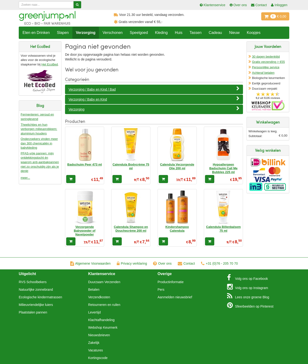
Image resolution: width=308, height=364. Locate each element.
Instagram (247, 286)
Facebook (247, 277)
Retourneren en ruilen (104, 305)
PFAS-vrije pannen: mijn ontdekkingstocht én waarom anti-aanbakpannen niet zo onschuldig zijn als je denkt (40, 162)
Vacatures (95, 350)
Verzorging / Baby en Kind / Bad (154, 89)
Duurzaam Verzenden (104, 282)
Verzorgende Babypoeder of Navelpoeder (84, 230)
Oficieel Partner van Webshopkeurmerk (268, 105)
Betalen (93, 289)
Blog (248, 296)
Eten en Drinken (36, 33)
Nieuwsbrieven (99, 335)
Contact (186, 263)
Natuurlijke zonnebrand (36, 289)
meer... (25, 178)
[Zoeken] (77, 4)
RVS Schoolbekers (33, 282)
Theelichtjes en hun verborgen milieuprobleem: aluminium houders (39, 129)
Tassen (196, 33)
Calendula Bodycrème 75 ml (130, 166)
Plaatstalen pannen (33, 312)
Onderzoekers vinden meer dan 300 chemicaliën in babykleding (39, 143)
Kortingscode (98, 358)
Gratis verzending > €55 (268, 62)
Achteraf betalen (263, 72)
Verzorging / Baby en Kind (154, 99)
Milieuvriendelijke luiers (36, 305)
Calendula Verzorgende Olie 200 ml (177, 166)
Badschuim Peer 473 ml (84, 164)
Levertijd (94, 312)
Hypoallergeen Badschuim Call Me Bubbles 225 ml (223, 168)
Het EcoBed (49, 64)
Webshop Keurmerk (102, 327)
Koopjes (254, 33)
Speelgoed (139, 33)
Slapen (63, 33)
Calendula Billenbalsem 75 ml (223, 228)
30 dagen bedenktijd (266, 56)
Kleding (161, 33)
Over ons (162, 263)
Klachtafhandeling (101, 320)
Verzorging (86, 33)
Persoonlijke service (266, 67)
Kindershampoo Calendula (177, 228)
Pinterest (250, 305)
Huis (178, 33)
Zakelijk (93, 343)
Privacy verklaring (132, 263)
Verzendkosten (99, 297)
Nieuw (234, 33)
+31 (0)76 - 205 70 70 (219, 263)
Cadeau (215, 33)
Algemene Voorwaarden (90, 263)
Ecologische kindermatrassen (40, 297)
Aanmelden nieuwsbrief (175, 297)
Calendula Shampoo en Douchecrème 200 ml (131, 228)
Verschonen (113, 33)
